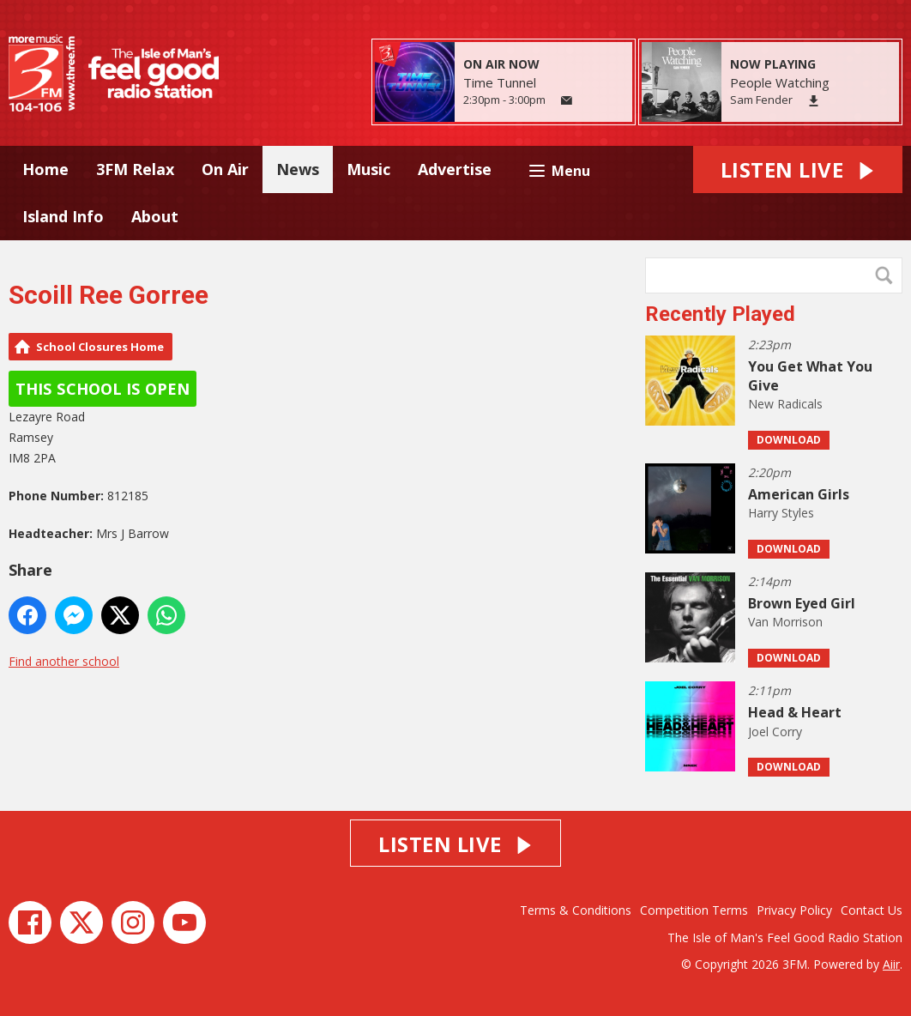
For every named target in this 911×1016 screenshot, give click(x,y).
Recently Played (720, 314)
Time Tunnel (499, 82)
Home (45, 169)
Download (789, 439)
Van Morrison (785, 622)
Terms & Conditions (575, 910)
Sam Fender (761, 99)
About (154, 216)
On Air (225, 169)
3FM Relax (135, 169)
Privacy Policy (794, 910)
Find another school (64, 661)
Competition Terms (694, 910)
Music (368, 169)
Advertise (455, 169)
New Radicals (785, 404)
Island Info (63, 216)
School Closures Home (100, 346)
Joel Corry (775, 731)
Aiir (891, 964)
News (297, 169)
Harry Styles (781, 513)
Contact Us (871, 910)
